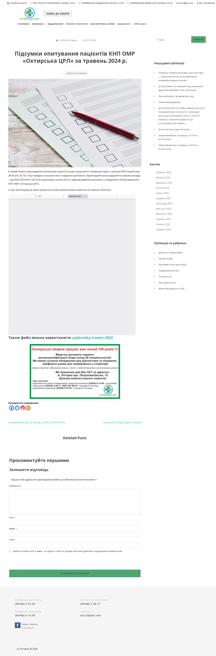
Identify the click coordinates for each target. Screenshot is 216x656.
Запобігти (163, 258)
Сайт (12, 539)
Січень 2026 (162, 193)
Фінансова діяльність (169, 288)
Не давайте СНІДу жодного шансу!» (122, 422)
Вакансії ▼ (125, 24)
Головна (24, 24)
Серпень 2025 (163, 219)
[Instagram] (22, 407)
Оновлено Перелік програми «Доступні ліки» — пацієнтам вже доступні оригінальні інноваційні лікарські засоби (181, 76)
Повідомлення (165, 270)
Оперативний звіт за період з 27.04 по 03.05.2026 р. (177, 137)
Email (13, 528)
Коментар (15, 486)
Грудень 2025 (163, 198)
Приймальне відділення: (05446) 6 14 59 (101, 3)
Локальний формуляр (169, 102)
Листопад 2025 (164, 203)
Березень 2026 (164, 182)
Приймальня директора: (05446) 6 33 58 (149, 3)
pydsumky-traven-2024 (92, 337)
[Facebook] (11, 407)
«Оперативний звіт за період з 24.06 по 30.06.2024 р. (36, 422)
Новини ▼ (38, 24)
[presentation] (30, 561)
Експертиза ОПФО (102, 24)
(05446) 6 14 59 (25, 615)
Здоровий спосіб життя (170, 264)
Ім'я (12, 517)
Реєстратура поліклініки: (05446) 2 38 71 (53, 3)
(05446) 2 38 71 (90, 603)
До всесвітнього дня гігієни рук (174, 129)
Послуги (162, 276)
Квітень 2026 (163, 177)
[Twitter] (17, 407)
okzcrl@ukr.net (184, 3)
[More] (28, 407)
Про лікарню (164, 282)
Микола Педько (69, 40)
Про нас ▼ (141, 24)
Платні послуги (77, 24)
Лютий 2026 (162, 187)
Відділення (55, 24)
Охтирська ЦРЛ (17, 3)
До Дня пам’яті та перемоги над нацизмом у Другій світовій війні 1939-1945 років (180, 88)
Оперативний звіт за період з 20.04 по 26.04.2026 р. (177, 147)
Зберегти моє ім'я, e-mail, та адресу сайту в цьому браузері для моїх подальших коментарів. (68, 551)
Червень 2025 (163, 229)
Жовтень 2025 (164, 208)
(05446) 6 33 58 (25, 603)
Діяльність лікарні (76, 73)
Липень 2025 (163, 224)
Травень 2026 (163, 172)
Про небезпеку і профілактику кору (176, 96)
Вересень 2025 (164, 213)
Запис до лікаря (57, 13)
